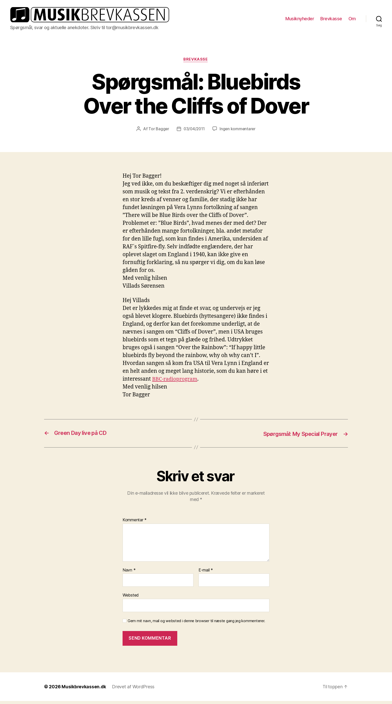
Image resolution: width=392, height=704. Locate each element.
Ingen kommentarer (238, 131)
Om (352, 20)
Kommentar (135, 523)
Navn (129, 573)
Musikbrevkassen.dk (84, 689)
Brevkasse (331, 20)
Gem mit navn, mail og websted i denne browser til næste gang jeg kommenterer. (196, 623)
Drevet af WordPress (134, 689)
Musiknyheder (299, 20)
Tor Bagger (157, 131)
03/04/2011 (194, 131)
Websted (131, 598)
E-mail (206, 573)
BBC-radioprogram (176, 382)
